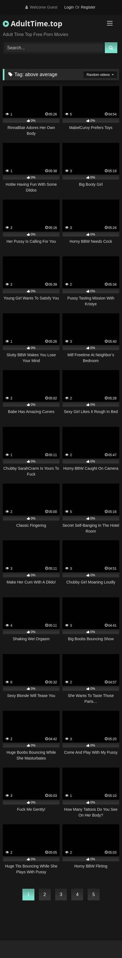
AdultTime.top (32, 24)
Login (69, 7)
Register (88, 7)
